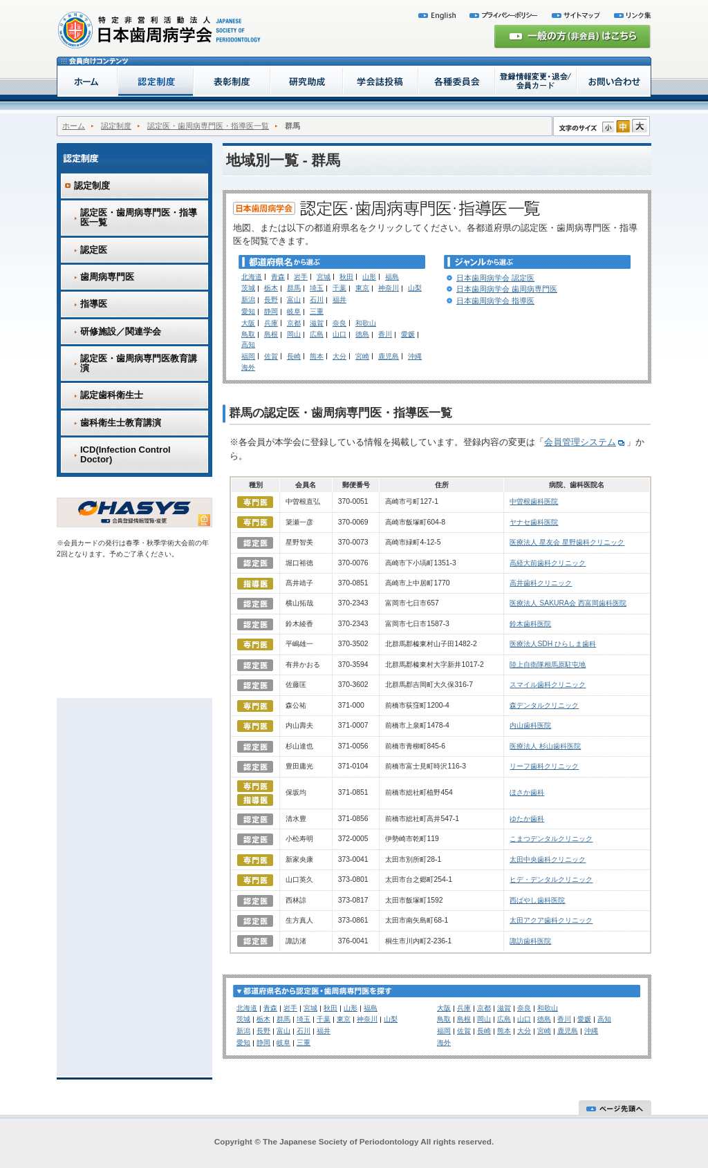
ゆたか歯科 (527, 818)
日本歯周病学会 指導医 (495, 300)
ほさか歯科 (527, 792)
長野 (271, 299)
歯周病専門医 (107, 277)
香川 (385, 334)
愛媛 (408, 334)
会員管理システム (585, 442)
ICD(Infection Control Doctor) (125, 454)
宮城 (323, 277)
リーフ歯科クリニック (544, 766)
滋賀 (317, 323)
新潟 (248, 299)
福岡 (248, 356)
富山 (294, 299)
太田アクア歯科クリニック (551, 920)
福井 (339, 299)
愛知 (248, 311)
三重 (317, 311)
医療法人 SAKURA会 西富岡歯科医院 (568, 603)
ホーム (73, 126)
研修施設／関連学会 (120, 331)
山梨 (415, 288)
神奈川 (388, 288)
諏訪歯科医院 (530, 941)
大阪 (248, 323)
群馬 (294, 288)
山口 (339, 334)
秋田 (346, 277)
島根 (271, 334)
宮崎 (362, 356)
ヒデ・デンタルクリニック (551, 879)
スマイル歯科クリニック (548, 684)
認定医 (93, 250)
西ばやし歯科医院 (537, 900)
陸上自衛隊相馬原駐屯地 (548, 664)
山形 (369, 277)
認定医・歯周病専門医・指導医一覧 (208, 126)
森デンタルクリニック (544, 705)
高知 (248, 344)
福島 (392, 277)
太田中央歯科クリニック (548, 859)
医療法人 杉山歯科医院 (545, 746)
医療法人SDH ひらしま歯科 (553, 644)
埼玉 (317, 288)
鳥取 (248, 334)
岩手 (301, 277)
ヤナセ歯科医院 (534, 522)
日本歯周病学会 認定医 (495, 278)
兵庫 (271, 323)
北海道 (251, 277)
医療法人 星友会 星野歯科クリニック (567, 542)
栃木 (271, 288)
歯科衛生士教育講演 (120, 422)
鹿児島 (388, 356)
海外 (248, 367)
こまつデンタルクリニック (551, 838)
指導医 (93, 304)
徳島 (362, 334)
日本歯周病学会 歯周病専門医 (506, 289)
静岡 (271, 311)
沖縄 (415, 356)
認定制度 (116, 126)
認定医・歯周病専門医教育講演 (138, 363)
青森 (278, 277)
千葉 (339, 288)
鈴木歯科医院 (530, 624)
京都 (294, 323)
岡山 (294, 334)
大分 (339, 356)
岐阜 (294, 311)
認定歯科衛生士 (111, 395)
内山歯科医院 (530, 725)
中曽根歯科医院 (534, 501)
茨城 (248, 288)
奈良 (339, 323)
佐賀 (271, 356)
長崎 (294, 356)
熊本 (317, 356)
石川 (317, 299)
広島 (317, 334)
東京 (362, 288)
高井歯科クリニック (541, 583)
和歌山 (365, 323)
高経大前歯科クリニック (548, 563)
